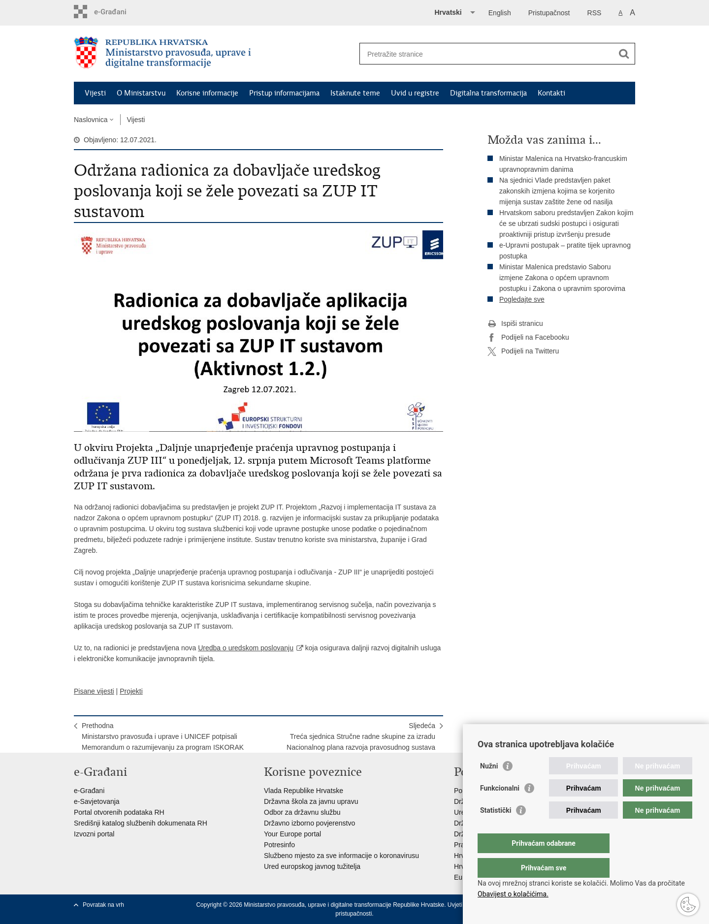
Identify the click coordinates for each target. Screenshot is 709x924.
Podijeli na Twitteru (523, 351)
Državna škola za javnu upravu (311, 801)
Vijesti (95, 93)
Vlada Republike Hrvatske (303, 791)
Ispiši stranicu (515, 323)
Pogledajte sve (522, 299)
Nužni (489, 786)
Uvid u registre (415, 93)
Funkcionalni (499, 808)
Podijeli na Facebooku (528, 337)
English (499, 13)
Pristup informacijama (284, 93)
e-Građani (89, 791)
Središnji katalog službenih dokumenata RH (140, 823)
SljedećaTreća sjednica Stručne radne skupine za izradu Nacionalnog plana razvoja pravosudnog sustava (361, 736)
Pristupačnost (549, 13)
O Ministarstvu (141, 93)
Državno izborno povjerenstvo (309, 823)
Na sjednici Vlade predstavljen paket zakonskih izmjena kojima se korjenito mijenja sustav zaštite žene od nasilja (556, 191)
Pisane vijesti (94, 691)
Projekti (131, 691)
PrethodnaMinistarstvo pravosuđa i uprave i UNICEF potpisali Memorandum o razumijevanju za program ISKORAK (163, 736)
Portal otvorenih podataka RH (119, 812)
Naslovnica (90, 120)
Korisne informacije (207, 93)
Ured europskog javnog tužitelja (312, 866)
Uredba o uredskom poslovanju (245, 648)
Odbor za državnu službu (302, 812)
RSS (594, 13)
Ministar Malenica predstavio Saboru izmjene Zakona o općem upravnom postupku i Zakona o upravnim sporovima (562, 277)
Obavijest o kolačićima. (513, 894)
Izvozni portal (94, 834)
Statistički (495, 830)
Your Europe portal (292, 834)
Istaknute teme (355, 93)
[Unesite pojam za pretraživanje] (486, 54)
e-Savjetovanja (97, 801)
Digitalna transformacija (488, 93)
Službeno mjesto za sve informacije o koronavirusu (341, 856)
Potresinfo (279, 845)
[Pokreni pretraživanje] (623, 54)
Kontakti (551, 93)
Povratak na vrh (103, 904)
